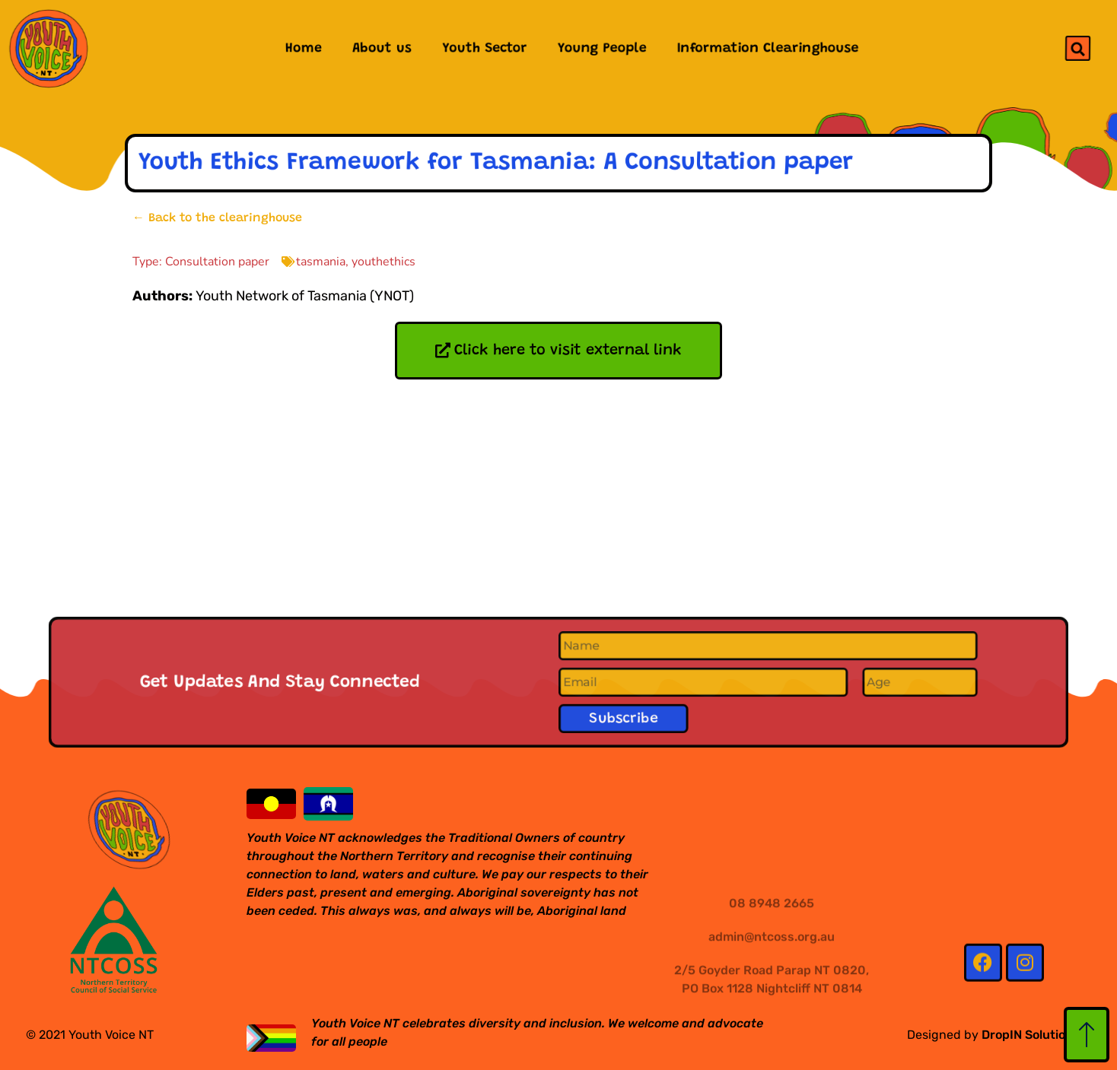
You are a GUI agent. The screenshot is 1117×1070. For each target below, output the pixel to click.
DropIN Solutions (1031, 1034)
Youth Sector (484, 49)
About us (380, 49)
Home (302, 49)
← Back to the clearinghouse (217, 218)
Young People (601, 49)
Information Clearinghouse (768, 49)
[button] (1078, 48)
